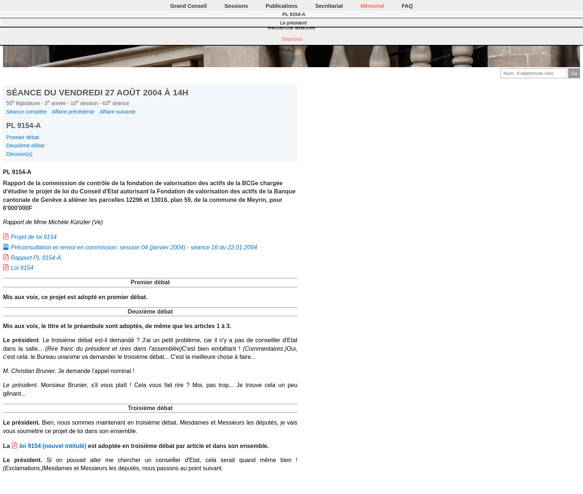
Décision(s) (19, 154)
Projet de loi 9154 (34, 237)
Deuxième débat (25, 145)
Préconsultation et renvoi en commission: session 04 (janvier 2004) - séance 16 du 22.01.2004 (134, 247)
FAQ (407, 6)
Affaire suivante (118, 112)
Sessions (236, 6)
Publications (282, 6)
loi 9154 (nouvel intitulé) (52, 446)
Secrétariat (329, 6)
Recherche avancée (291, 27)
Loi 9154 (22, 268)
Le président (293, 23)
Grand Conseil (188, 6)
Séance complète (26, 112)
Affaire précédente (73, 112)
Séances (291, 39)
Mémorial (372, 6)
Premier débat (22, 137)
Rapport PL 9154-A (36, 258)
